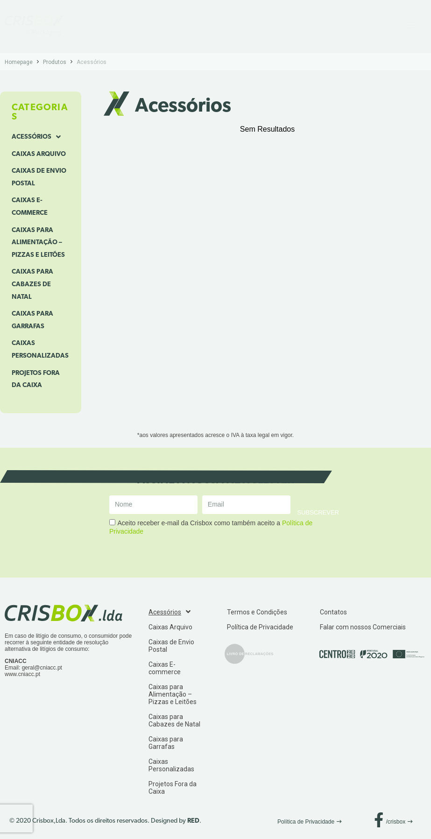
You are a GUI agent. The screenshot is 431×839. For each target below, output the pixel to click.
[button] (309, 822)
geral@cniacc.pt (42, 667)
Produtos (54, 62)
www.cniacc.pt (22, 674)
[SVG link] (34, 25)
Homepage (19, 62)
